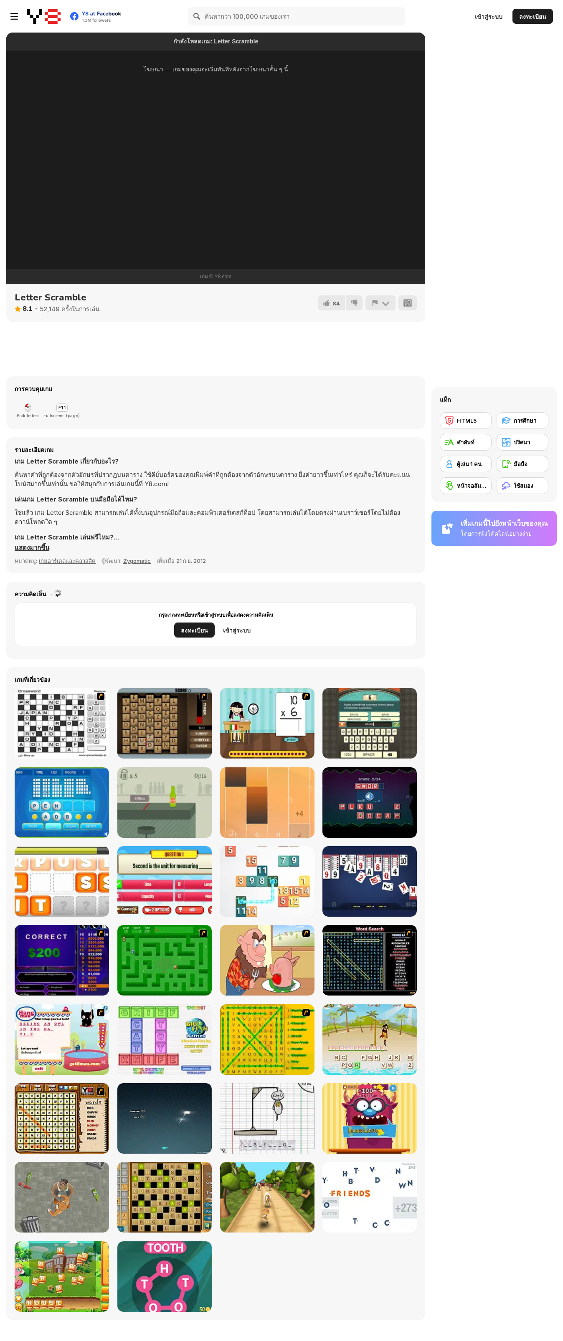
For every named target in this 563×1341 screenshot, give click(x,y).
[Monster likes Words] (369, 1118)
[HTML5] (466, 420)
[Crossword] (62, 723)
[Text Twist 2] (62, 802)
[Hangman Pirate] (369, 1039)
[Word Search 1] (369, 960)
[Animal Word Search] (62, 1118)
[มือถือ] (522, 464)
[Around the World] (267, 723)
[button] (32, 547)
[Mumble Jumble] (62, 881)
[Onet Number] (267, 881)
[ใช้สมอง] (522, 485)
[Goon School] (62, 1197)
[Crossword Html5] (164, 1197)
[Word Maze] (164, 960)
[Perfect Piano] (267, 802)
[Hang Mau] (62, 1039)
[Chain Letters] (164, 723)
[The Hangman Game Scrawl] (267, 1118)
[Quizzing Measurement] (164, 881)
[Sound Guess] (369, 802)
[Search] (197, 16)
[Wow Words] (164, 1276)
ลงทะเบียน (532, 16)
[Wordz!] (164, 1039)
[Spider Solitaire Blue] (369, 881)
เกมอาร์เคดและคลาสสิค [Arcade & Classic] (67, 560)
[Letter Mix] (62, 1276)
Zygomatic (137, 560)
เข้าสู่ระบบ (488, 16)
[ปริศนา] (522, 442)
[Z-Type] (164, 1118)
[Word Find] (267, 1039)
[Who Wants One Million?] (62, 960)
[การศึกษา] (522, 420)
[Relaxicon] (369, 1197)
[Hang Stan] (267, 960)
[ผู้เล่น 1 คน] (466, 464)
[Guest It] (369, 723)
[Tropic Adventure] (267, 1197)
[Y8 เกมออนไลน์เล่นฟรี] (44, 16)
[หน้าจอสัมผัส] (466, 485)
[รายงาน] (380, 302)
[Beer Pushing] (164, 802)
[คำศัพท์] (466, 442)
